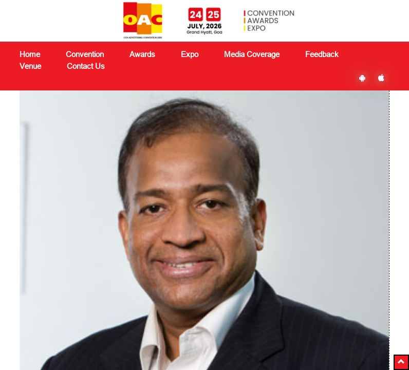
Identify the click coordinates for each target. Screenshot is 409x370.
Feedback (164, 276)
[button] (401, 362)
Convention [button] (85, 54)
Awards (96, 264)
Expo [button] (189, 54)
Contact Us (86, 66)
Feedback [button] (322, 54)
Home (30, 54)
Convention (102, 251)
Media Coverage (252, 54)
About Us (34, 241)
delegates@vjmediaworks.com (77, 330)
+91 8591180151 (65, 343)
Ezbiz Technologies (297, 331)
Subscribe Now (317, 281)
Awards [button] (142, 54)
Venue (30, 66)
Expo (92, 276)
